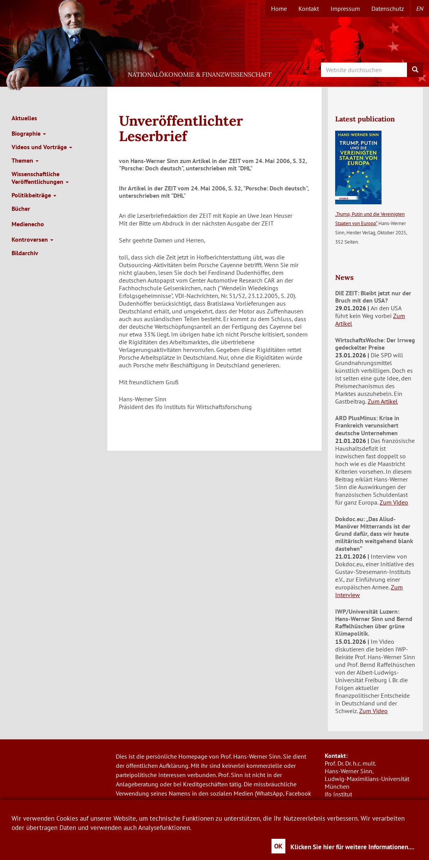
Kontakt (308, 8)
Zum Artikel (383, 401)
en (419, 8)
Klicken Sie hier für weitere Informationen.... (352, 847)
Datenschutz (387, 8)
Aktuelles (24, 118)
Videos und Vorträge (42, 147)
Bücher (21, 208)
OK (278, 846)
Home (279, 8)
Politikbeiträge (34, 195)
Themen (25, 160)
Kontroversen (32, 239)
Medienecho (28, 224)
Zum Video (394, 502)
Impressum (345, 8)
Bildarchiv (25, 253)
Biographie (29, 133)
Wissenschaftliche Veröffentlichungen (40, 177)
